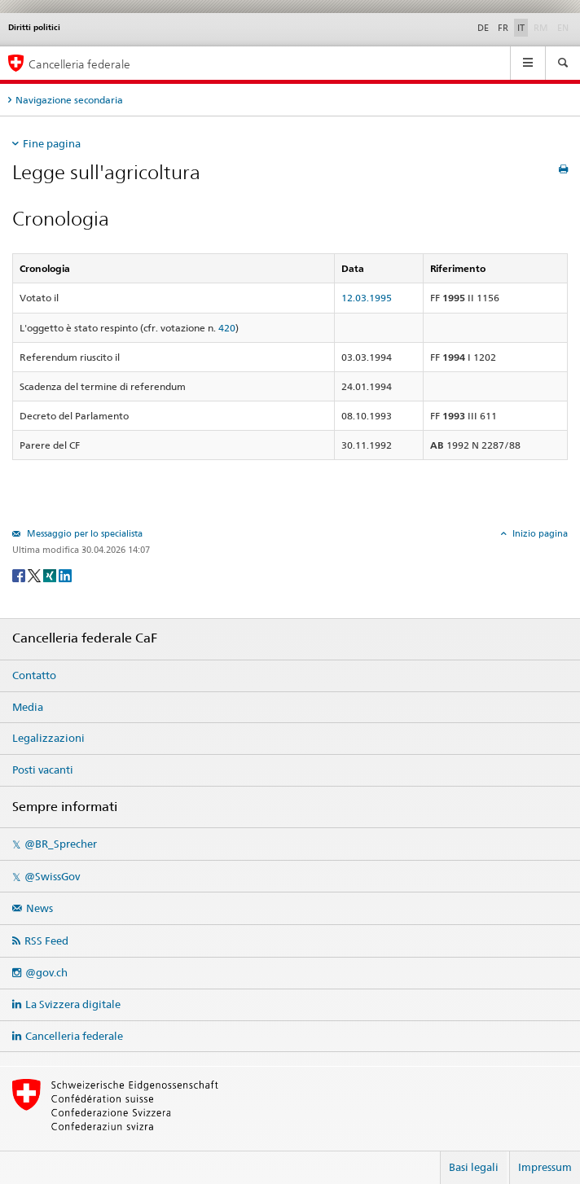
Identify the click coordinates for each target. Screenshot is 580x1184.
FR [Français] (503, 27)
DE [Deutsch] (483, 27)
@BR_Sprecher (60, 843)
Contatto (34, 675)
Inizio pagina (539, 533)
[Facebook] (20, 574)
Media (27, 706)
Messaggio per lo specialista (83, 533)
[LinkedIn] (65, 574)
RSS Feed (46, 940)
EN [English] (563, 27)
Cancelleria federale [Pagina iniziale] (79, 64)
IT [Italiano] (521, 27)
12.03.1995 (366, 298)
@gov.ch (46, 972)
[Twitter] (35, 574)
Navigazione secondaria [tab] (69, 100)
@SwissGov (52, 876)
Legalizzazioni (48, 737)
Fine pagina (52, 143)
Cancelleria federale (74, 1035)
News (39, 907)
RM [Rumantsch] (541, 27)
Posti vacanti (42, 769)
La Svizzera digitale (73, 1004)
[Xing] (51, 574)
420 (226, 328)
